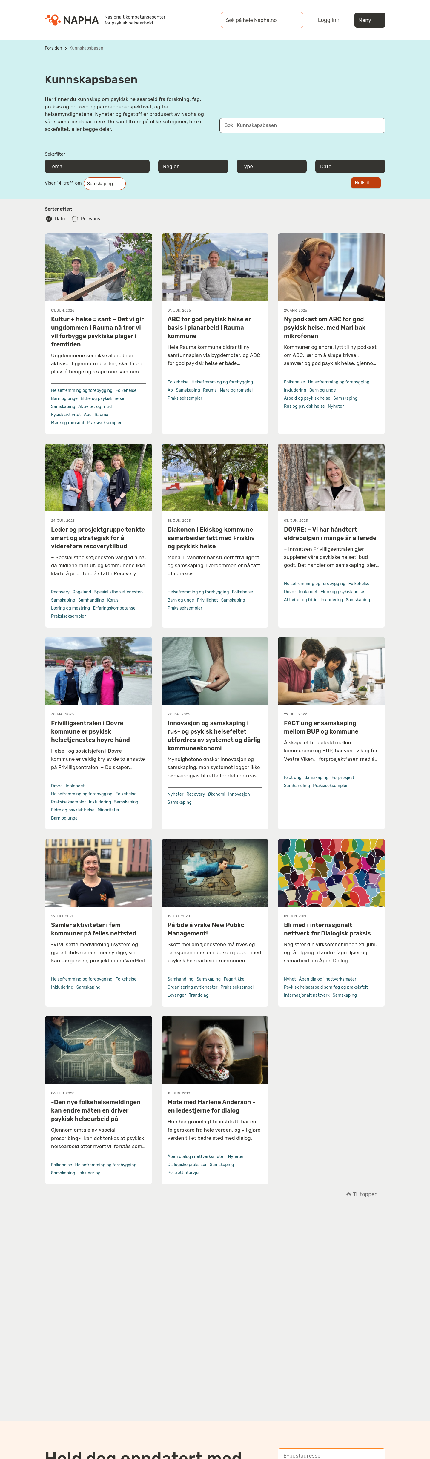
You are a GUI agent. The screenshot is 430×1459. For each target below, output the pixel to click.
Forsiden (53, 48)
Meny (369, 20)
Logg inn (329, 20)
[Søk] (292, 20)
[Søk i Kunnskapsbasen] (296, 125)
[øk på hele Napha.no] (256, 20)
